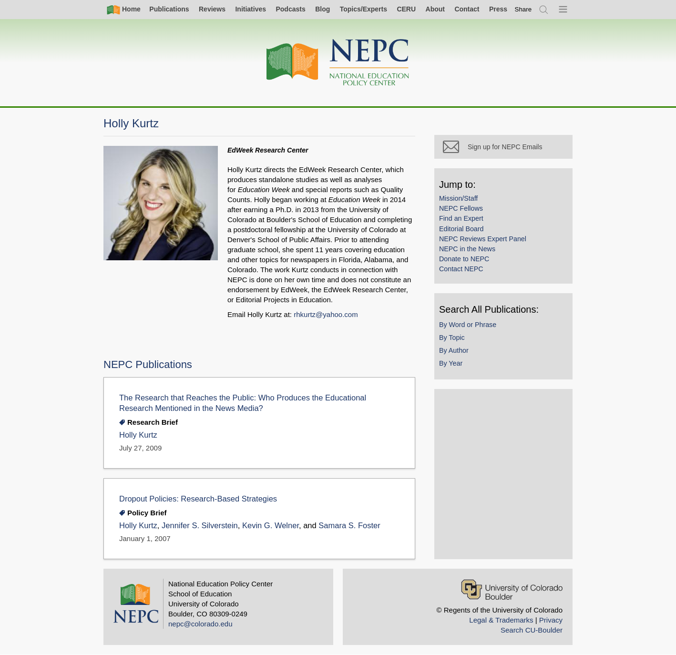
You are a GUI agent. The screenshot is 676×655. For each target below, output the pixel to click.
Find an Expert (461, 218)
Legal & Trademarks (501, 620)
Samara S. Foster (349, 525)
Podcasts (290, 9)
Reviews (212, 9)
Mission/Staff (458, 198)
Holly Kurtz (138, 435)
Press (498, 9)
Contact (466, 9)
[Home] (338, 62)
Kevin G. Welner (270, 525)
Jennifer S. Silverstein (200, 525)
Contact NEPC (461, 269)
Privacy (551, 620)
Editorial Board (461, 229)
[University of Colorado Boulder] (512, 589)
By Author (454, 350)
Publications (169, 9)
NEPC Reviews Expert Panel (482, 239)
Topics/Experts (363, 9)
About (435, 9)
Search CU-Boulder (532, 630)
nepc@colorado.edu (200, 624)
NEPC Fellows (461, 208)
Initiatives (250, 9)
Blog (322, 9)
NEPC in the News (467, 249)
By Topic (452, 337)
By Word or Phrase (467, 324)
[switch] (523, 9)
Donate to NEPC (464, 259)
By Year (450, 363)
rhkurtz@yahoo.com (326, 314)
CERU (406, 9)
